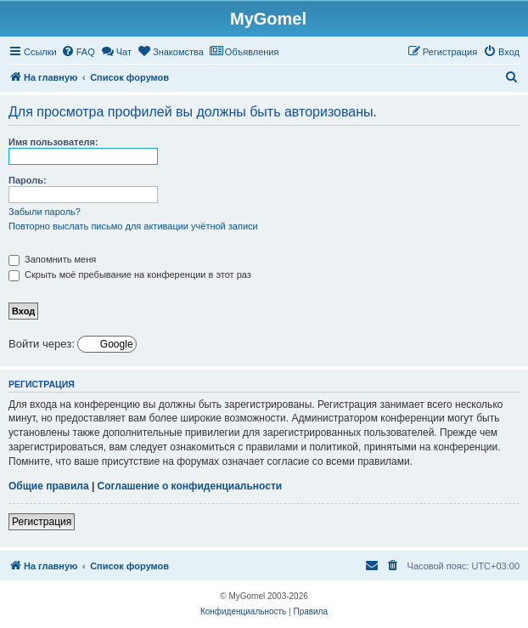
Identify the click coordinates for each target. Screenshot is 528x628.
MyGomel (268, 18)
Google (115, 344)
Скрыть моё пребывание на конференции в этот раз (129, 274)
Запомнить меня (52, 259)
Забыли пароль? (44, 212)
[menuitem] (78, 52)
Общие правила (48, 486)
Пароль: (27, 180)
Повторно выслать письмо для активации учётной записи (133, 226)
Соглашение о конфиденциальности (190, 486)
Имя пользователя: (53, 142)
